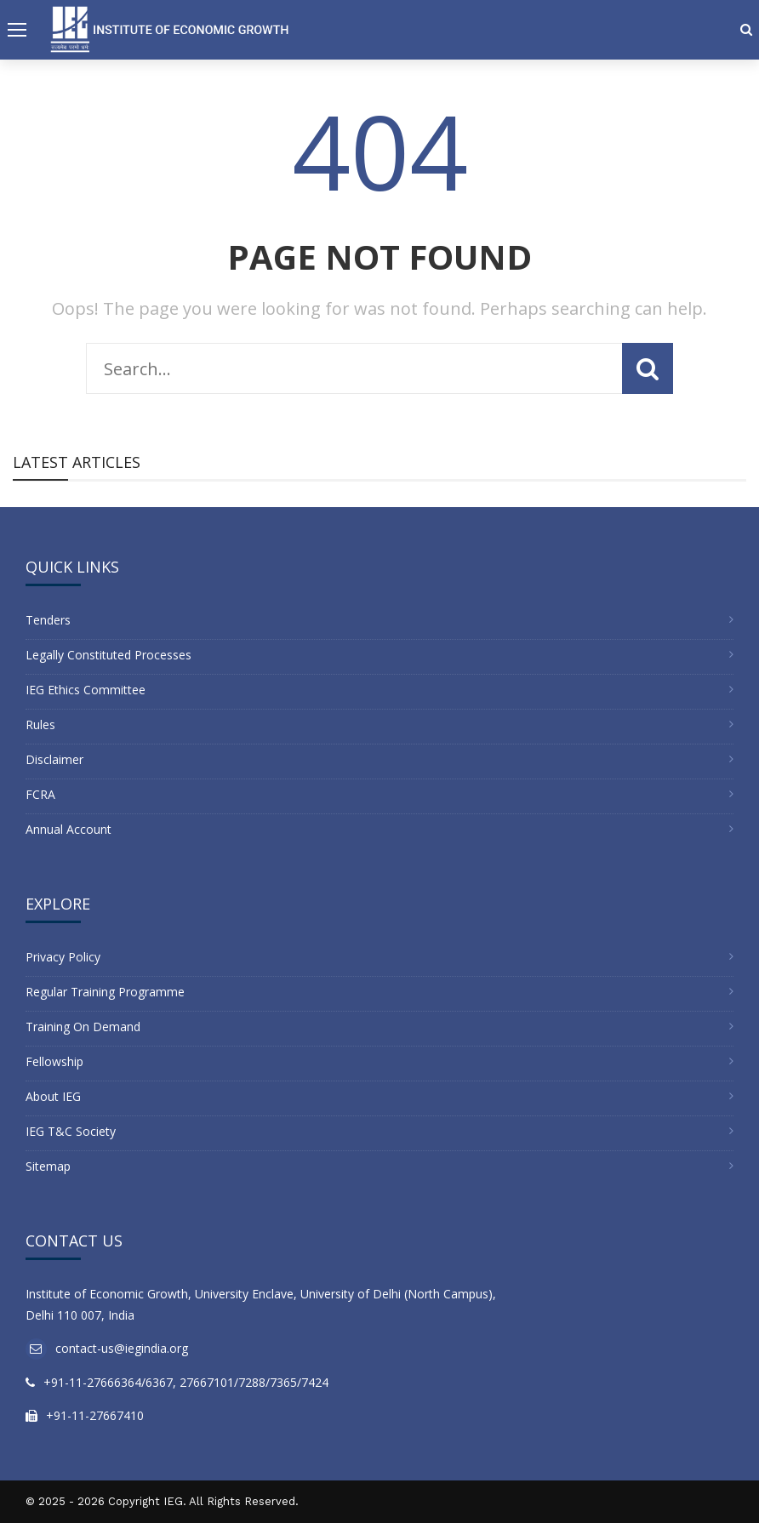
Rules (40, 724)
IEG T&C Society (71, 1131)
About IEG (53, 1096)
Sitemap (48, 1166)
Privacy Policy (63, 957)
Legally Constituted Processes (108, 655)
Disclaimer (54, 759)
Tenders (48, 620)
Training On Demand (83, 1026)
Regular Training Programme (105, 992)
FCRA (40, 794)
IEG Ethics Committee (86, 690)
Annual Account (68, 829)
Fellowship (54, 1061)
